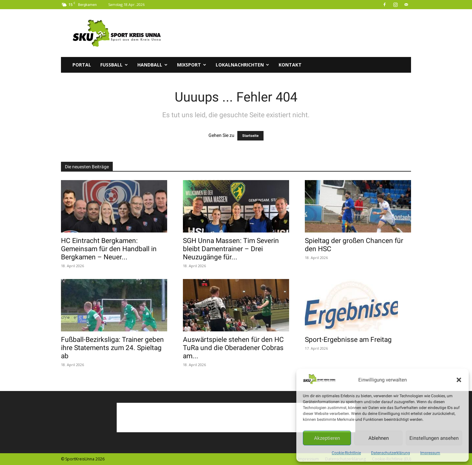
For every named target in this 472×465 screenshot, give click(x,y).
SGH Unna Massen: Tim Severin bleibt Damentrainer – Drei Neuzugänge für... (231, 249)
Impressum (430, 453)
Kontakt (290, 65)
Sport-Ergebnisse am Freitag (348, 340)
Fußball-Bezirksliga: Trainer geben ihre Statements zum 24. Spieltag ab (112, 348)
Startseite (250, 136)
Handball (152, 65)
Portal (81, 65)
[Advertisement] (291, 33)
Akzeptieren (327, 438)
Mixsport (191, 65)
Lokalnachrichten (242, 65)
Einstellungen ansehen (434, 438)
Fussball (114, 65)
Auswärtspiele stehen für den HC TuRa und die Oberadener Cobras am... (233, 348)
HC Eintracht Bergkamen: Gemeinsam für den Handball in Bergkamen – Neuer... (109, 249)
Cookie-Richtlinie (346, 453)
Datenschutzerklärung (390, 453)
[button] (459, 380)
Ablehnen (378, 438)
